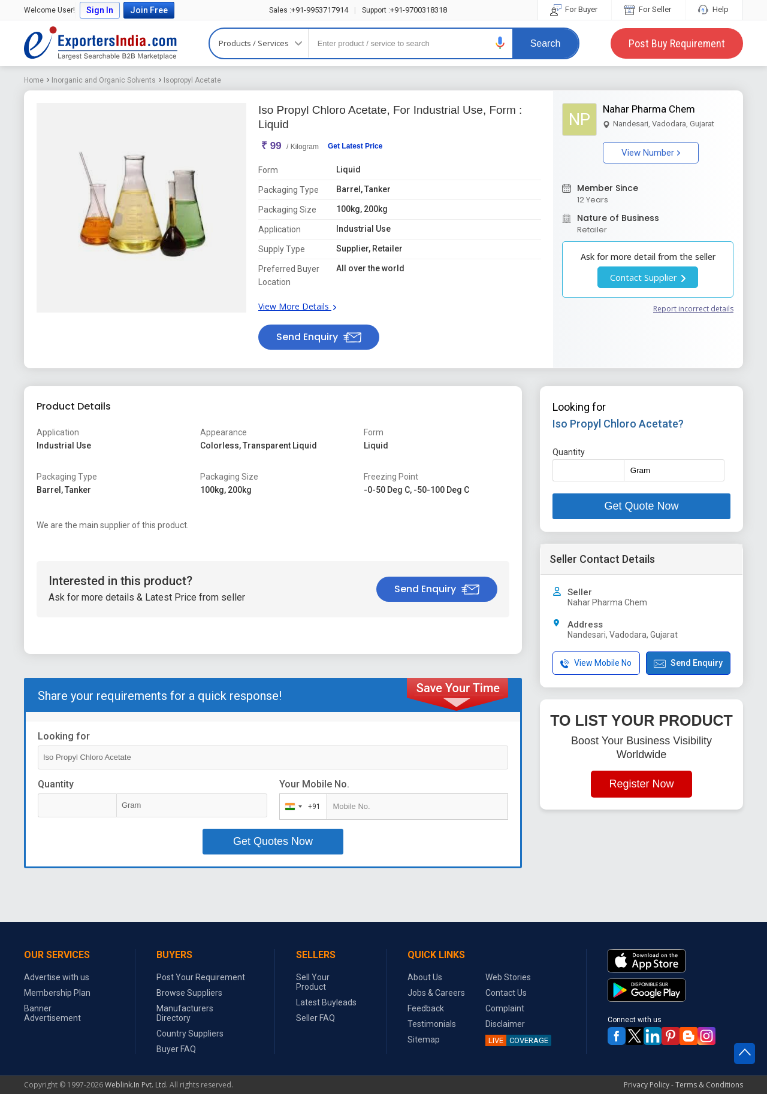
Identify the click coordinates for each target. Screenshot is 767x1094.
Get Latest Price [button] (355, 146)
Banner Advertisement (52, 1013)
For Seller (648, 9)
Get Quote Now (641, 506)
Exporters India (100, 43)
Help (713, 9)
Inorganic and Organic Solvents (104, 80)
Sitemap (423, 1039)
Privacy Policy (646, 1085)
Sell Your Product (313, 982)
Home (34, 80)
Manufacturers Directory (184, 1013)
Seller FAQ (315, 1018)
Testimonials (431, 1024)
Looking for (64, 736)
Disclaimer (505, 1024)
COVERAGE (516, 1040)
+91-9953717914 (308, 9)
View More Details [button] (297, 306)
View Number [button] (650, 152)
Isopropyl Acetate (192, 80)
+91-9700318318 (404, 9)
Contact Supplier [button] (648, 277)
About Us (424, 977)
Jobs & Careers (436, 993)
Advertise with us (56, 977)
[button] (500, 43)
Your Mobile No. (314, 784)
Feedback (425, 1008)
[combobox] (300, 807)
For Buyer (574, 9)
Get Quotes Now (273, 841)
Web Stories (508, 977)
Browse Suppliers (189, 993)
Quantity (56, 784)
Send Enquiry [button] (318, 337)
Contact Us (506, 993)
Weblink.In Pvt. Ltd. (136, 1085)
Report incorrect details (693, 309)
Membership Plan (57, 993)
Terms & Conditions (709, 1085)
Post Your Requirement (200, 977)
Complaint (504, 1008)
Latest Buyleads (326, 1002)
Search (545, 43)
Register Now (641, 784)
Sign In (99, 10)
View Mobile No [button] (596, 663)
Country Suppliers (190, 1033)
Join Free (149, 10)
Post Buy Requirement (677, 43)
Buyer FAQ (176, 1049)
